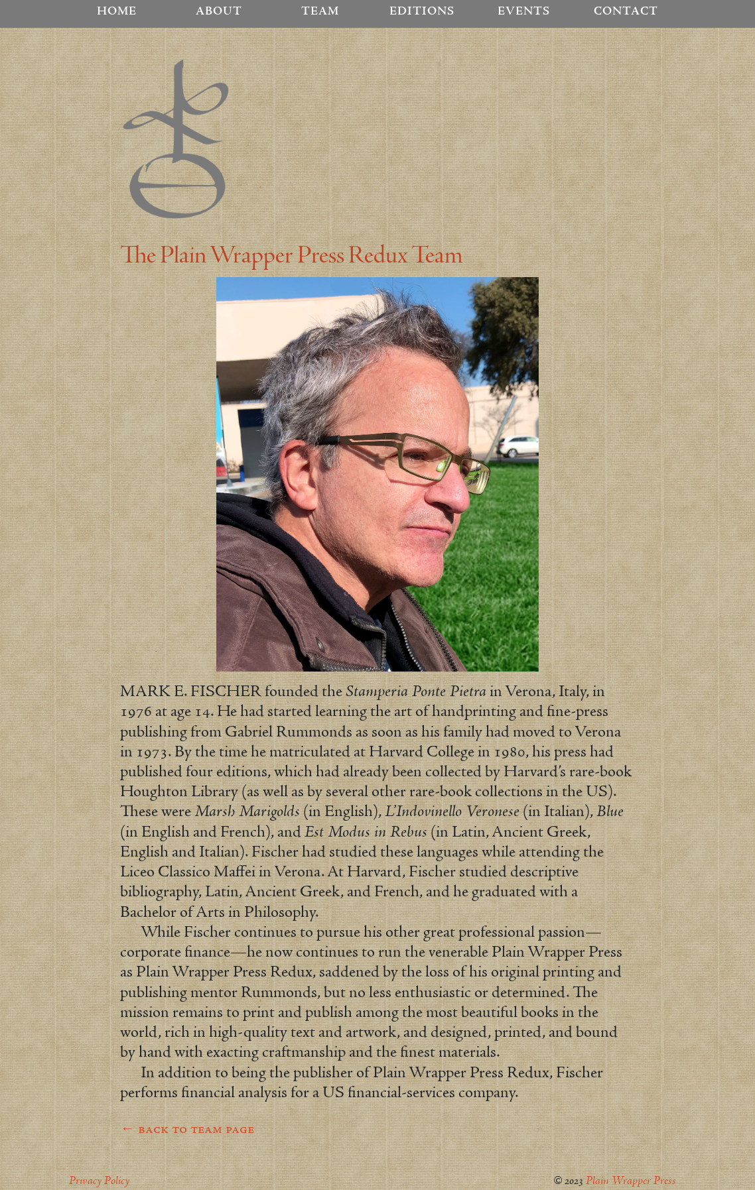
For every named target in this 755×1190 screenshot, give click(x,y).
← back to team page (187, 1129)
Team (320, 11)
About (219, 11)
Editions (421, 11)
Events (524, 11)
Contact (626, 11)
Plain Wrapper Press (631, 1181)
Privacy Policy (99, 1181)
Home (117, 11)
